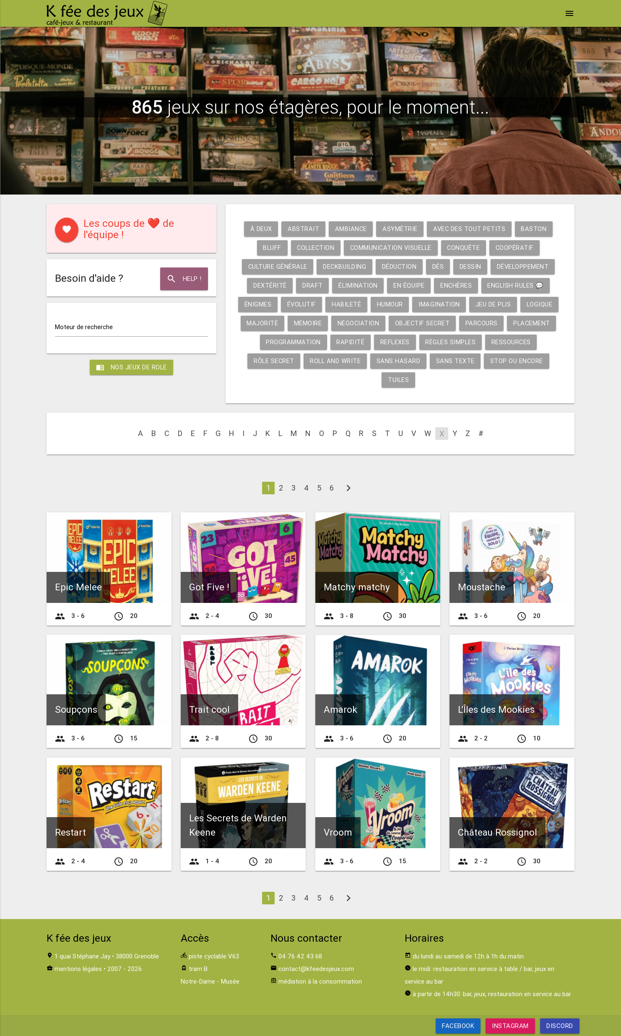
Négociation (357, 323)
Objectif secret (422, 323)
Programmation (292, 342)
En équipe (408, 285)
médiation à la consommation (320, 981)
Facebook (458, 1026)
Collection (314, 248)
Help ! (184, 278)
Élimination (357, 285)
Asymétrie (400, 229)
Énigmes (256, 304)
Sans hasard (399, 361)
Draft (311, 285)
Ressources (512, 342)
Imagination (439, 304)
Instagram (510, 1026)
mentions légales (78, 969)
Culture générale (276, 266)
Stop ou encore (518, 361)
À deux (260, 229)
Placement (533, 323)
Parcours (482, 323)
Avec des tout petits (469, 229)
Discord (559, 1026)
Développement (524, 266)
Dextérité (268, 285)
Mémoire (306, 323)
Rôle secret (273, 361)
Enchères (456, 285)
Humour (390, 304)
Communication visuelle (391, 248)
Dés (439, 266)
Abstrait (302, 229)
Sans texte (456, 361)
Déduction (399, 266)
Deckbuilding (344, 266)
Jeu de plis (494, 304)
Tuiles (398, 380)
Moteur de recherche (84, 327)
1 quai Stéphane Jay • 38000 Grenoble (107, 956)
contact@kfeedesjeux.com (316, 969)
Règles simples (450, 342)
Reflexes (394, 342)
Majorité (260, 323)
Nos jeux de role (131, 367)
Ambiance (350, 229)
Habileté (346, 304)
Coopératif (517, 248)
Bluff (269, 248)
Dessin (471, 266)
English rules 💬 (516, 285)
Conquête (465, 248)
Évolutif (300, 304)
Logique (541, 304)
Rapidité (349, 342)
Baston (535, 229)
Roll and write (335, 361)
